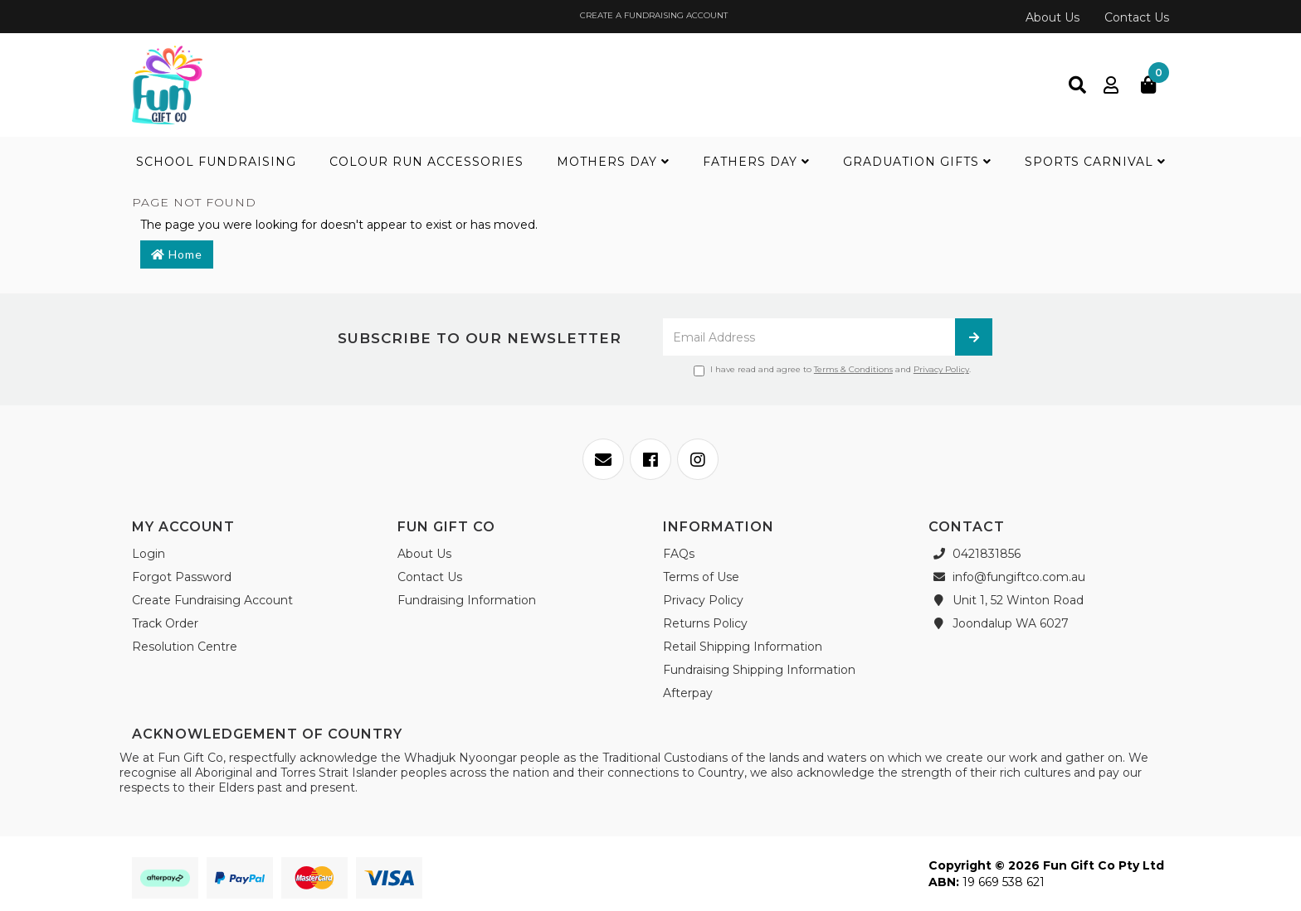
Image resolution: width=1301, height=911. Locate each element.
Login (148, 553)
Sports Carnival (1095, 161)
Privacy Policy (941, 369)
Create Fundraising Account (212, 600)
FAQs (678, 553)
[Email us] (603, 459)
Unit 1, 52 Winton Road (1006, 600)
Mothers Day (613, 161)
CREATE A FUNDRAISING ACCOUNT (652, 15)
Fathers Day (756, 161)
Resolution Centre (184, 646)
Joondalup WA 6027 (998, 623)
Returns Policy (705, 623)
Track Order (165, 623)
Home (176, 254)
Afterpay (688, 693)
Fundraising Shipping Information (759, 669)
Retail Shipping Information (742, 646)
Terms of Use (701, 576)
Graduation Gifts (917, 161)
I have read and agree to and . (832, 370)
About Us (1052, 17)
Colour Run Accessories (426, 161)
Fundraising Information (466, 600)
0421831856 (974, 553)
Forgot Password (181, 576)
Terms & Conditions (853, 369)
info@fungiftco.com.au (1006, 576)
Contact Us (1136, 17)
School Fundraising (216, 161)
